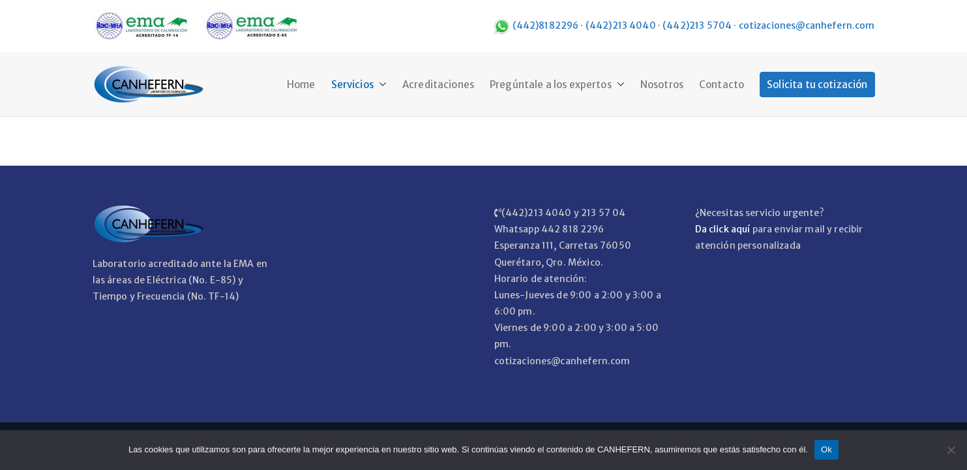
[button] (380, 84)
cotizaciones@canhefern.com (807, 25)
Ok (826, 449)
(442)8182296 (546, 25)
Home (301, 84)
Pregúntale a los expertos (557, 84)
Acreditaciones (438, 84)
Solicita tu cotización (817, 84)
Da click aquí (723, 229)
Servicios (359, 84)
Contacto (721, 84)
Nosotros (661, 84)
